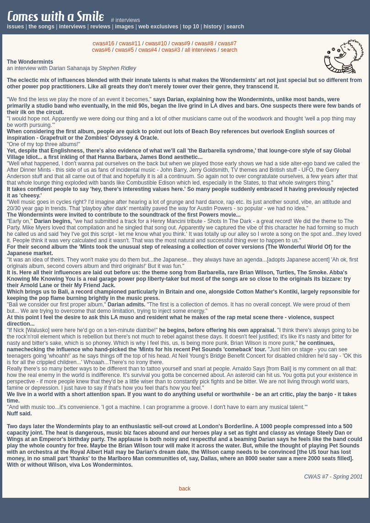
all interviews (201, 50)
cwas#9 (181, 43)
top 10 (191, 26)
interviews (72, 26)
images (124, 26)
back (184, 488)
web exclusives (158, 26)
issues (15, 26)
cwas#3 (171, 50)
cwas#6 (101, 50)
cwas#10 (156, 43)
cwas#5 (124, 50)
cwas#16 (103, 43)
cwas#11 (130, 43)
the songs (41, 26)
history (212, 26)
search (235, 26)
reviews (100, 26)
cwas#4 (147, 50)
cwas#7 (227, 43)
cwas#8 (204, 43)
